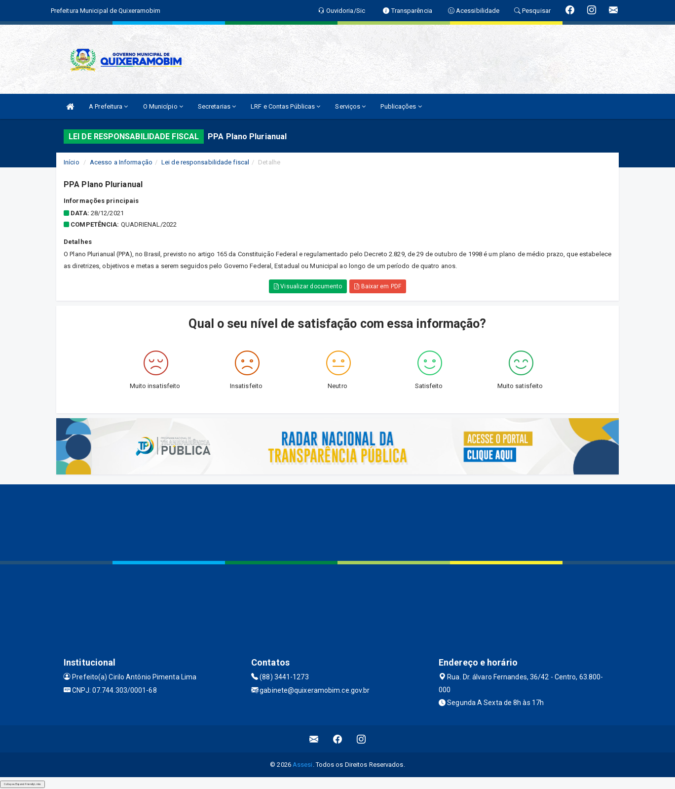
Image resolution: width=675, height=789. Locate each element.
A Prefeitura (108, 106)
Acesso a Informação (121, 162)
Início (71, 162)
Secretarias (217, 106)
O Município (163, 106)
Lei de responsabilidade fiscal (205, 162)
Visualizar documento (308, 286)
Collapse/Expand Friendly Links (22, 784)
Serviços (350, 106)
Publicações (400, 106)
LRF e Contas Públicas (285, 106)
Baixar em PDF (377, 286)
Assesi (303, 764)
